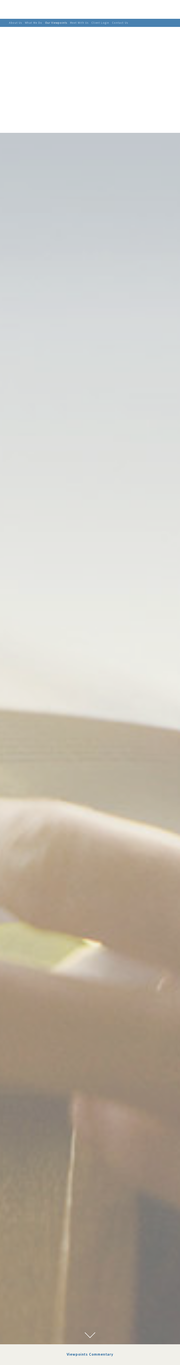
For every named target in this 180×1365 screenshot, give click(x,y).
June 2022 (26, 1272)
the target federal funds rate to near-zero (110, 1291)
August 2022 (28, 1267)
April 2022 (26, 1282)
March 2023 (27, 1257)
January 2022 (28, 1298)
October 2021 (28, 1309)
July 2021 (25, 1319)
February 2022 (29, 1293)
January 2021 (28, 1340)
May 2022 (25, 1277)
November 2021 (30, 1303)
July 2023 (25, 1251)
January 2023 (28, 1262)
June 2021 (26, 1324)
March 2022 (27, 1288)
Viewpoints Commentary (90, 1222)
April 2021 (26, 1329)
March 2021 (27, 1334)
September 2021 (30, 1314)
